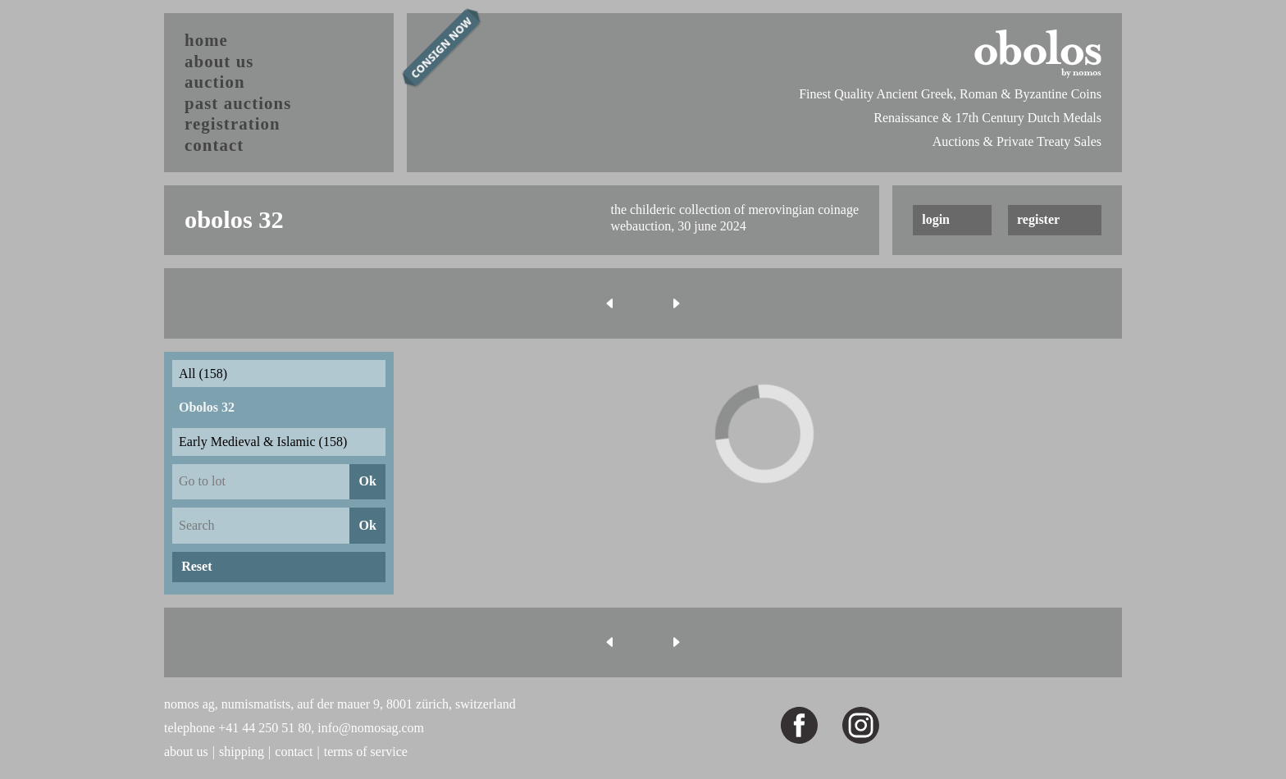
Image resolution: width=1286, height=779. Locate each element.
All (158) (203, 373)
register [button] (1038, 219)
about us (219, 61)
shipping (241, 751)
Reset (196, 566)
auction (215, 81)
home (206, 39)
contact (214, 144)
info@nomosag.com (370, 728)
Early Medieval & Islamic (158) (263, 442)
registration (232, 123)
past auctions (238, 102)
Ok (367, 481)
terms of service (366, 751)
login (936, 219)
